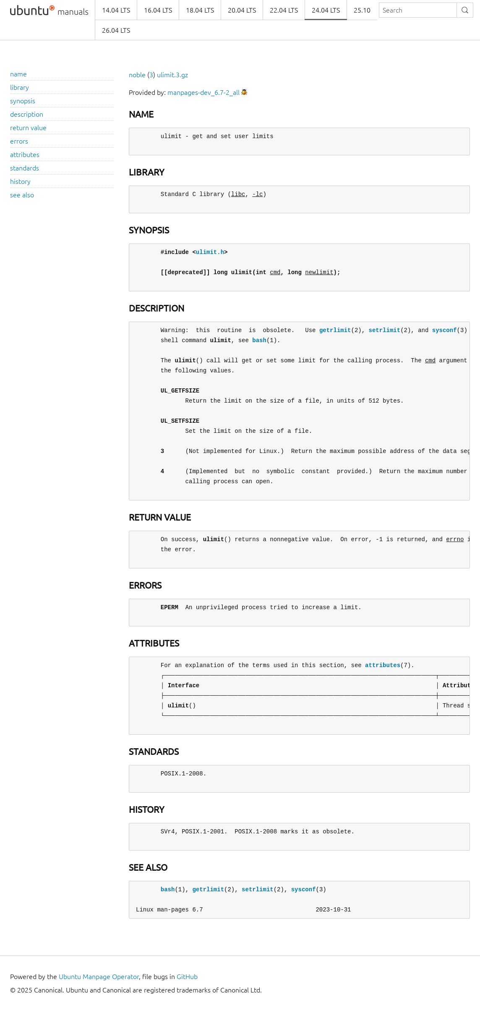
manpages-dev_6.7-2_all (203, 92)
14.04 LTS (116, 10)
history (20, 181)
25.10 (362, 10)
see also (22, 195)
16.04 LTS (158, 10)
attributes (24, 154)
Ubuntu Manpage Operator (99, 976)
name (18, 74)
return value (28, 127)
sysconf (444, 330)
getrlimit (335, 330)
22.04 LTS (284, 10)
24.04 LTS (326, 10)
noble (137, 75)
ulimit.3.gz (172, 75)
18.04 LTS (200, 10)
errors (19, 141)
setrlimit (384, 330)
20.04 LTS (242, 10)
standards (24, 168)
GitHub (187, 976)
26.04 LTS (116, 30)
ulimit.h (210, 252)
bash (259, 340)
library (19, 87)
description (26, 114)
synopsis (22, 101)
